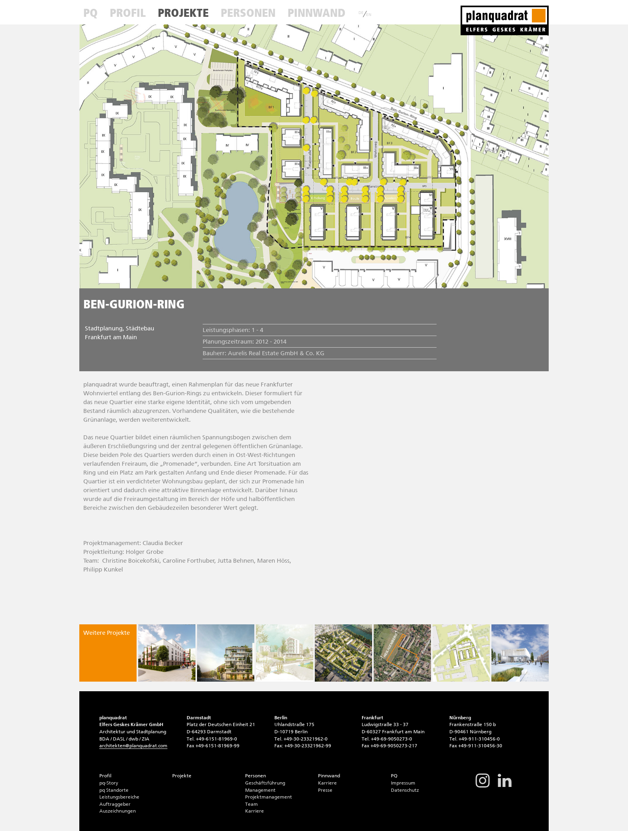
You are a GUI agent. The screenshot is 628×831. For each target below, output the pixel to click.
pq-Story (108, 783)
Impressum (403, 783)
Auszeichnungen (117, 811)
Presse (325, 790)
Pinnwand (316, 13)
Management (260, 790)
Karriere (254, 811)
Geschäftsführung (265, 783)
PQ (90, 13)
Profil (128, 13)
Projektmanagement (268, 797)
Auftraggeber (115, 804)
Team (251, 804)
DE (361, 12)
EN (368, 14)
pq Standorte (114, 790)
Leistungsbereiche (119, 797)
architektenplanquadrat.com (133, 746)
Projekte (183, 13)
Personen (248, 13)
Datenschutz (405, 790)
